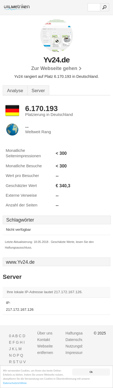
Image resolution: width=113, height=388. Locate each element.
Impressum (74, 352)
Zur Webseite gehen (54, 68)
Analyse (15, 90)
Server (38, 90)
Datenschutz (75, 339)
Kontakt (43, 339)
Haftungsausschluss (82, 333)
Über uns (44, 333)
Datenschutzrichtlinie (15, 383)
